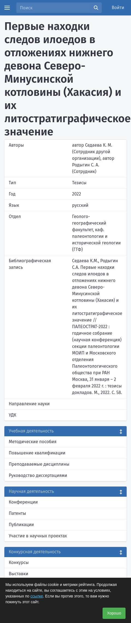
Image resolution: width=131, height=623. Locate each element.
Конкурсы (19, 562)
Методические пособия (33, 441)
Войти (118, 7)
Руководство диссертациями (38, 475)
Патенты (17, 513)
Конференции (23, 502)
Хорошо (114, 613)
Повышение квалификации (37, 453)
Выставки (18, 573)
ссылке (36, 596)
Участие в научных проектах (38, 535)
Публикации (21, 524)
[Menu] (7, 8)
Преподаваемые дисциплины (39, 464)
